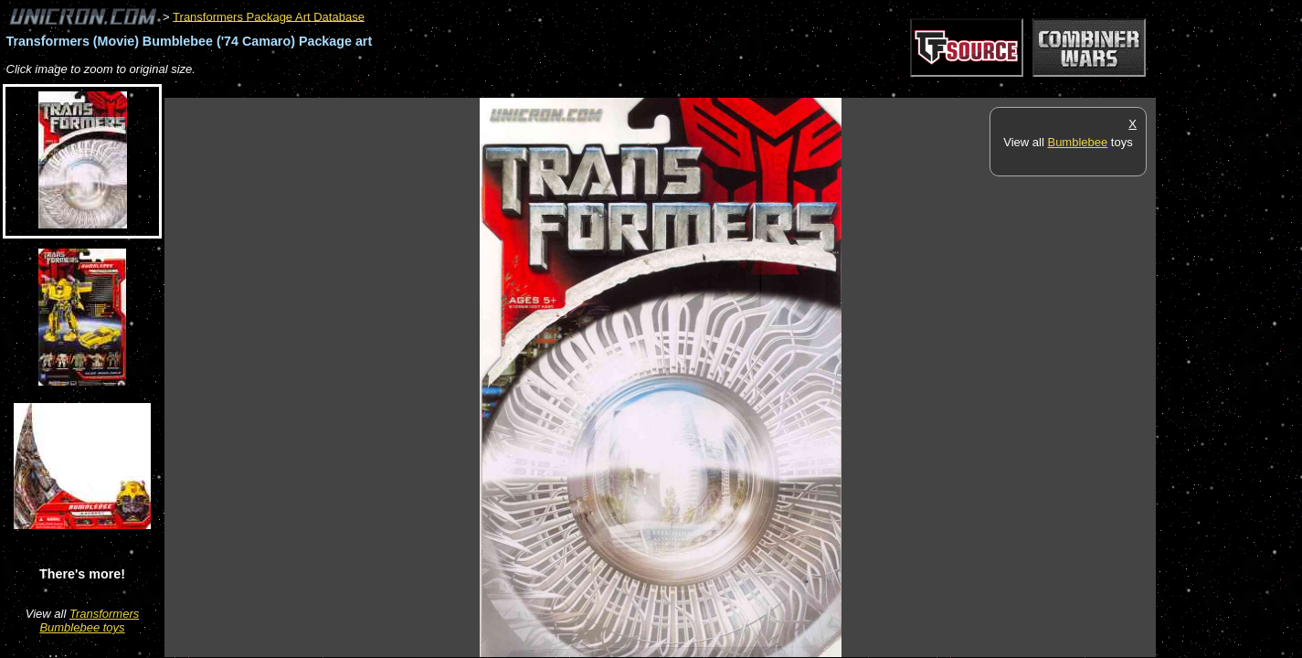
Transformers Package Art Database (269, 16)
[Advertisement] (497, 88)
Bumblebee (1077, 142)
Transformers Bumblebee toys (89, 620)
